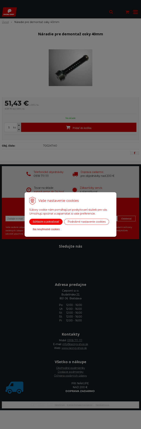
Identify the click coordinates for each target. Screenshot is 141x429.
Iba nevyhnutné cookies (46, 229)
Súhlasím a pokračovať (46, 221)
